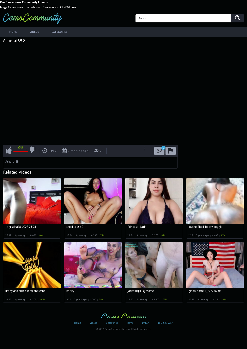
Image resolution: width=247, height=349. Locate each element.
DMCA (145, 322)
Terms (130, 322)
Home (77, 322)
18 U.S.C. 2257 (165, 322)
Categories (112, 322)
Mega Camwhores (11, 7)
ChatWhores (68, 7)
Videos (93, 322)
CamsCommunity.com (32, 18)
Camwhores (32, 7)
